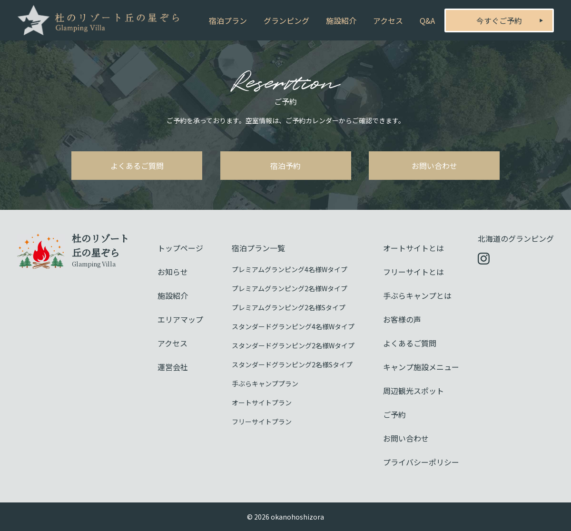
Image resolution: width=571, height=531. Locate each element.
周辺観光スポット (413, 390)
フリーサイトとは (413, 271)
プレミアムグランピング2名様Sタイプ (288, 307)
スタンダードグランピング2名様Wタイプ (293, 345)
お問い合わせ (434, 165)
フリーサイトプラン (262, 421)
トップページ (180, 248)
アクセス (388, 20)
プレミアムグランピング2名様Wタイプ (289, 288)
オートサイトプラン (262, 402)
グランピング (286, 20)
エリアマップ (180, 319)
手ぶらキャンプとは (417, 295)
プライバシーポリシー (421, 462)
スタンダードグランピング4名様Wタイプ (293, 326)
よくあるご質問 (137, 165)
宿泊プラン (228, 20)
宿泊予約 (285, 165)
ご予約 (394, 414)
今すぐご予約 (499, 20)
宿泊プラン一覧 (258, 248)
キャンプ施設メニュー (421, 367)
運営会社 (173, 367)
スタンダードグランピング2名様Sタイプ (292, 364)
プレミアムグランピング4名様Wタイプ (289, 269)
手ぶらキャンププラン (265, 383)
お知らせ (173, 271)
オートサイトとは (413, 248)
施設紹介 (341, 20)
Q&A (427, 20)
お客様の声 (402, 319)
